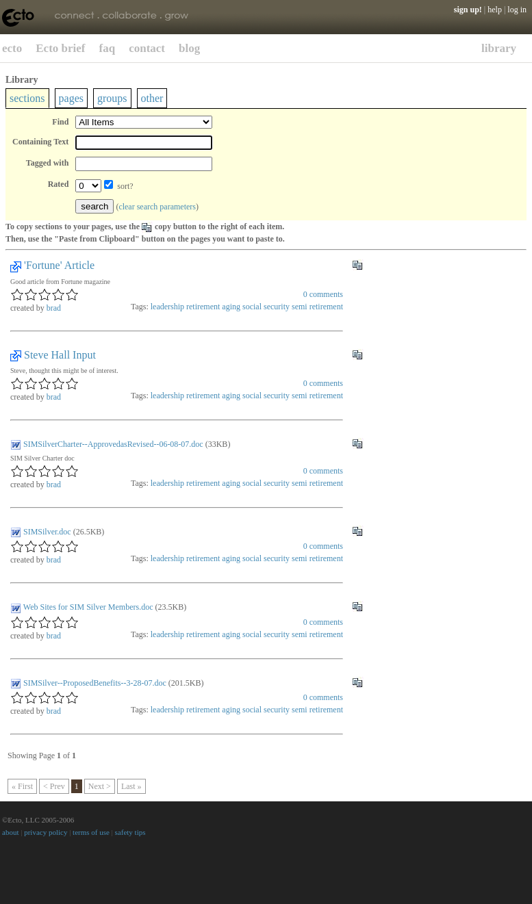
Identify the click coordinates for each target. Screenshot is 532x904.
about (10, 832)
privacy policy (45, 832)
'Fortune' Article (59, 265)
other (152, 98)
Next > (99, 786)
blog (189, 48)
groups (112, 98)
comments (323, 294)
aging (231, 306)
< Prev (54, 786)
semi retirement (317, 306)
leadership (167, 306)
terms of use (91, 832)
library (498, 48)
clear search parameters (157, 206)
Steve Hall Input (60, 355)
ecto (12, 48)
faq (107, 48)
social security (266, 306)
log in (517, 9)
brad (54, 308)
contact (147, 48)
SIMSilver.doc (47, 532)
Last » (131, 786)
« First (22, 786)
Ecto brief (60, 48)
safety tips (130, 832)
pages (71, 98)
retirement (203, 306)
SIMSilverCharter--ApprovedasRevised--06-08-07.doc (113, 444)
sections (27, 98)
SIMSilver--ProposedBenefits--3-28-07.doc (94, 683)
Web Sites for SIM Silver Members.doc (88, 607)
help (494, 9)
